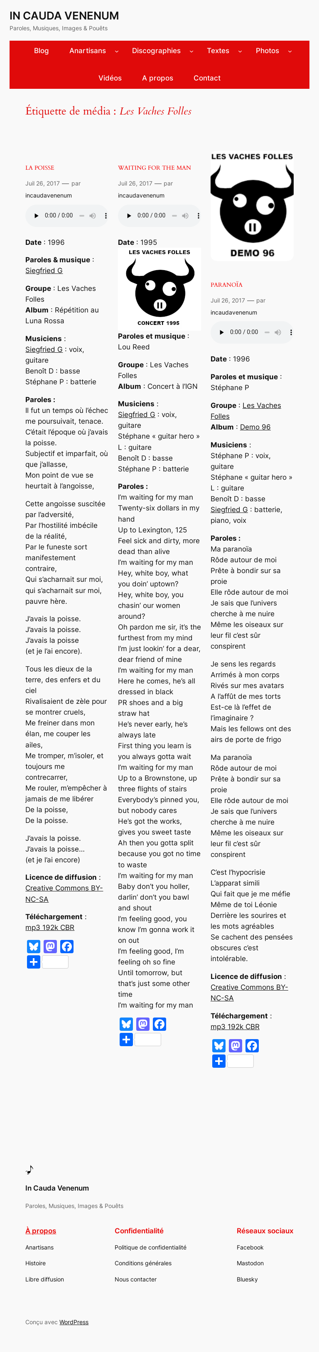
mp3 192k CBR (49, 927)
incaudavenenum (48, 195)
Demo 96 (255, 427)
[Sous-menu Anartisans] (117, 51)
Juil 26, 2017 (42, 183)
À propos (40, 1231)
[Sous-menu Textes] (240, 51)
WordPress (73, 1321)
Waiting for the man (154, 167)
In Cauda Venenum (64, 15)
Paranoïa (227, 284)
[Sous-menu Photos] (290, 51)
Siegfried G (44, 270)
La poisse (39, 167)
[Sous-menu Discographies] (191, 51)
